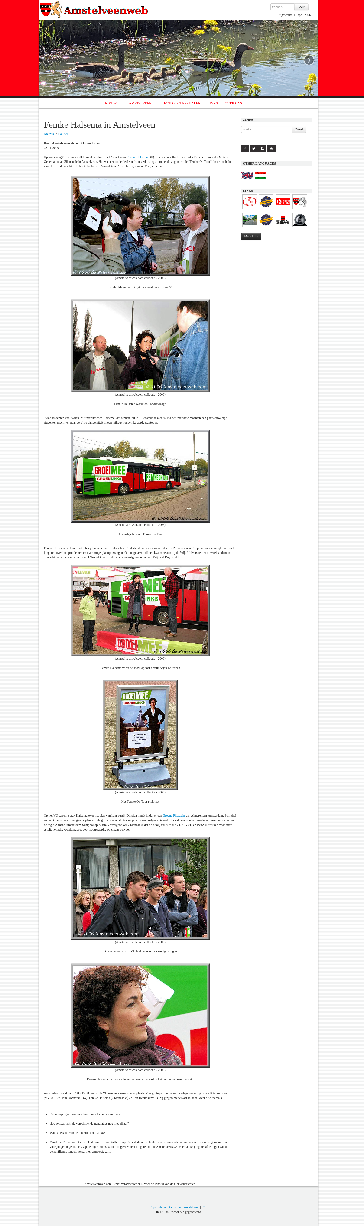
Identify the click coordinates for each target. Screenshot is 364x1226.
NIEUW (111, 103)
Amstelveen (191, 1207)
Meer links (251, 236)
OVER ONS (233, 103)
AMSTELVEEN (140, 103)
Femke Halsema (137, 157)
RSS (205, 1207)
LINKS (213, 103)
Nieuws (49, 134)
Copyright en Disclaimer (166, 1207)
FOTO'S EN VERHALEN (182, 103)
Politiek (63, 134)
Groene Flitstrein (174, 815)
